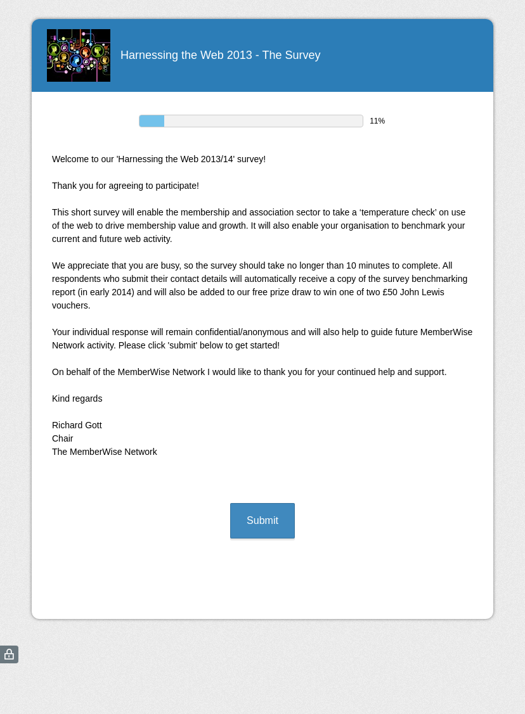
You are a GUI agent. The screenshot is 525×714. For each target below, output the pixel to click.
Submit (262, 520)
